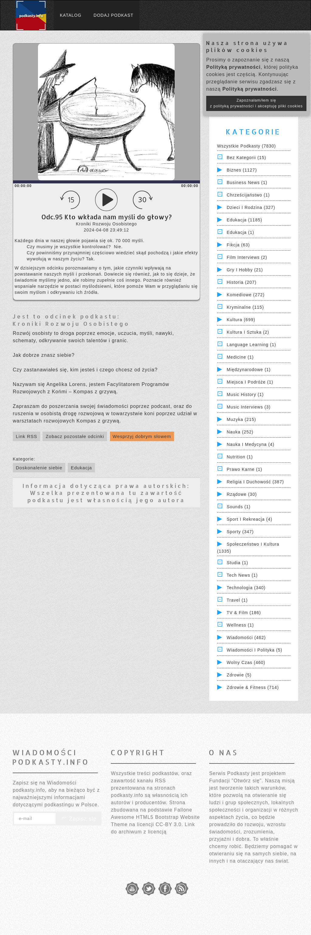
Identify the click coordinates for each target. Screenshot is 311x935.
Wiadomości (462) (246, 637)
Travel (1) (237, 600)
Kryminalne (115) (245, 307)
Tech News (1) (242, 575)
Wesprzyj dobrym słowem (142, 436)
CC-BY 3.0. (169, 824)
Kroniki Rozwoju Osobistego (71, 323)
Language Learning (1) (251, 344)
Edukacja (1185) (244, 219)
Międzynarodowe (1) (249, 369)
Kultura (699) (241, 319)
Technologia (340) (246, 587)
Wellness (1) (240, 625)
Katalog (70, 15)
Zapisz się (79, 819)
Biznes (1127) (242, 170)
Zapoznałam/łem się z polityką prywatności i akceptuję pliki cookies (256, 103)
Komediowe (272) (246, 294)
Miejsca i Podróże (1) (250, 382)
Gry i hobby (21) (245, 269)
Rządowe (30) (242, 494)
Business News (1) (247, 182)
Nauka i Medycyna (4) (250, 444)
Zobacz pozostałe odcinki (75, 436)
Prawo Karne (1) (244, 469)
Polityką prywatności (233, 67)
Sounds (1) (238, 506)
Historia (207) (241, 282)
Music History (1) (245, 394)
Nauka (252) (240, 431)
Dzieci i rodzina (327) (251, 207)
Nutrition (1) (240, 456)
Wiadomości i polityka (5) (254, 650)
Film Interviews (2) (247, 257)
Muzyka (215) (241, 419)
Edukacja (81, 467)
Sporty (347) (240, 531)
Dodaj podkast (113, 15)
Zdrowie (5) (239, 675)
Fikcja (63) (238, 244)
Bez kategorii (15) (246, 157)
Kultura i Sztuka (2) (248, 332)
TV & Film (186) (244, 612)
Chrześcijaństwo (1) (248, 195)
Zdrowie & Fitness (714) (253, 687)
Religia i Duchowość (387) (255, 481)
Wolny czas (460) (246, 662)
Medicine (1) (240, 357)
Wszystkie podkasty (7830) (246, 146)
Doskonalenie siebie (39, 467)
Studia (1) (237, 562)
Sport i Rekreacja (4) (249, 519)
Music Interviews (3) (248, 407)
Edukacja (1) (240, 232)
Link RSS (26, 436)
